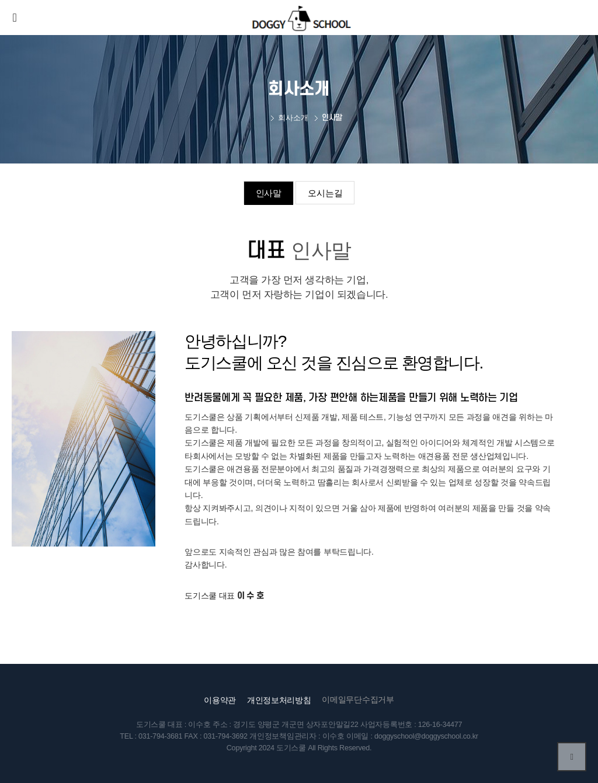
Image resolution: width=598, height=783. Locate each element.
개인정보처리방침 (279, 700)
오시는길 (325, 193)
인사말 (268, 193)
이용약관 (220, 700)
